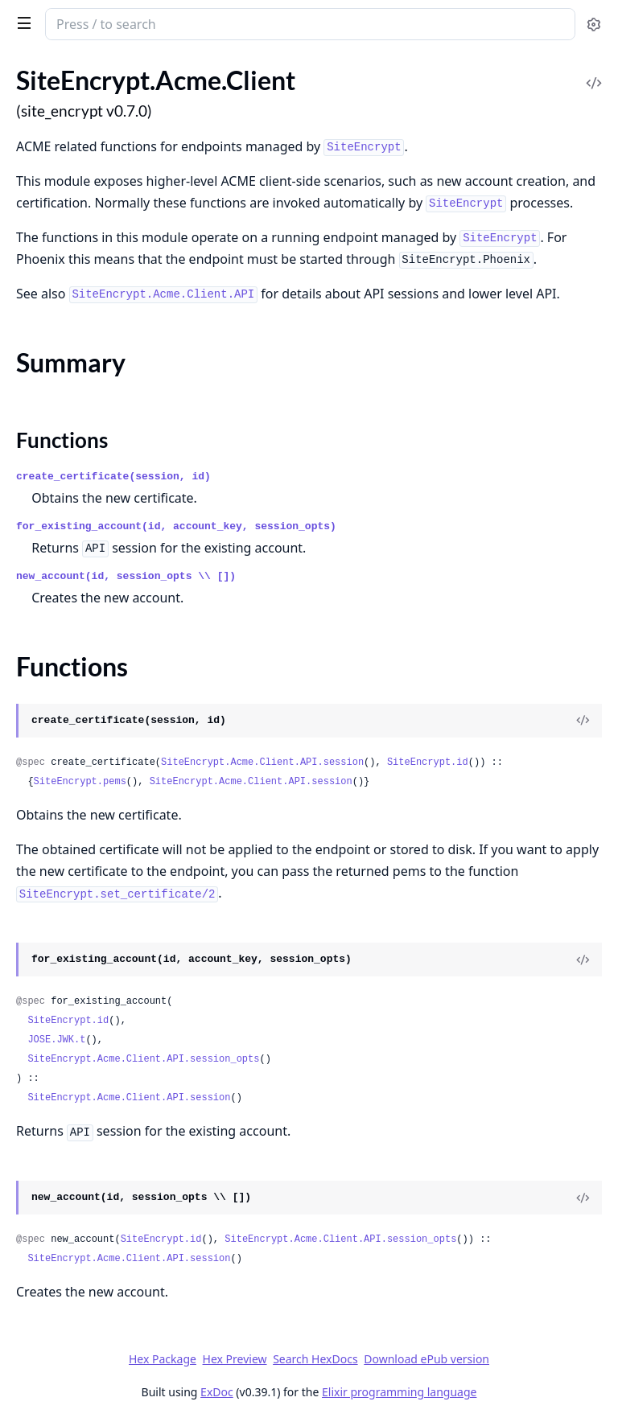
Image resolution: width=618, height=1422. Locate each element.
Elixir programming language (399, 1391)
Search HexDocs (315, 1359)
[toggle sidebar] (21, 22)
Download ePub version (426, 1359)
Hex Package (162, 1359)
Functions (62, 440)
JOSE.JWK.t (56, 1040)
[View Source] (583, 721)
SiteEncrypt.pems (80, 781)
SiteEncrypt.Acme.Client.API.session (262, 762)
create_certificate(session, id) (113, 477)
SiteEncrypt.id (427, 762)
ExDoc (216, 1391)
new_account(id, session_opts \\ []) (126, 576)
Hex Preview (235, 1359)
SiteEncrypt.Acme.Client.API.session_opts (143, 1059)
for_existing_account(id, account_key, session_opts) (176, 526)
